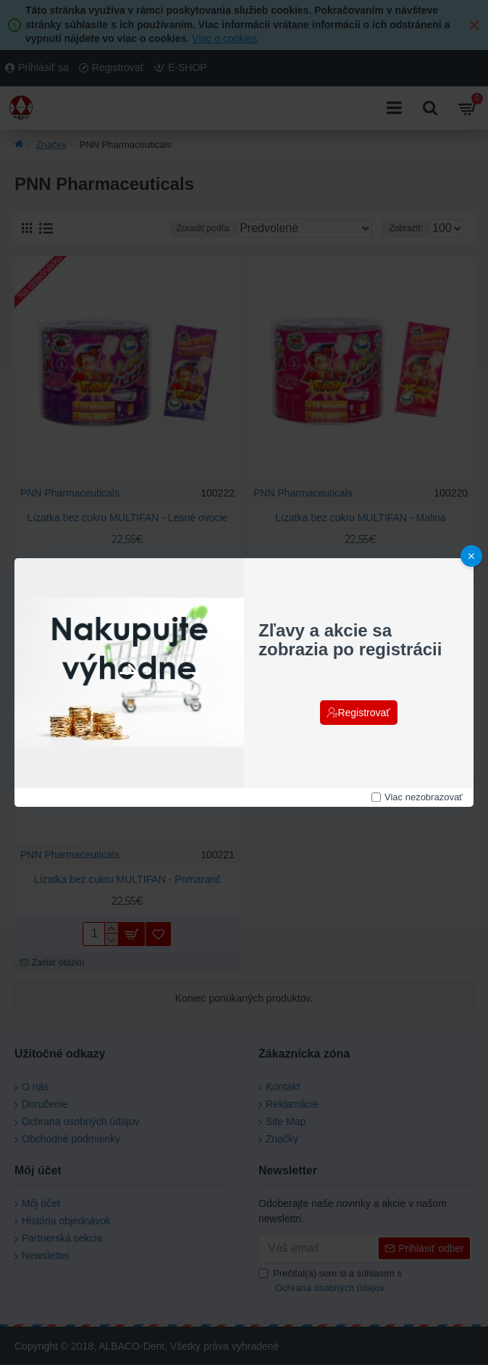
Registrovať (363, 712)
